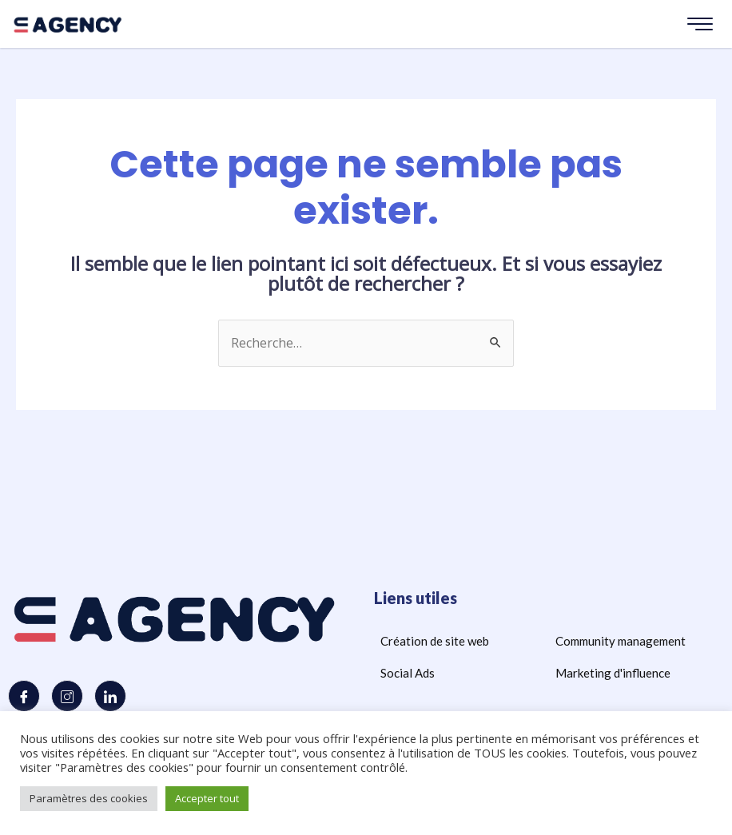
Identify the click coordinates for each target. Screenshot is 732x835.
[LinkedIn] (110, 697)
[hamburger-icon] (700, 24)
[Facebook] (24, 697)
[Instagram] (67, 697)
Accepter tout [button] (207, 798)
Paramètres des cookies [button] (89, 798)
